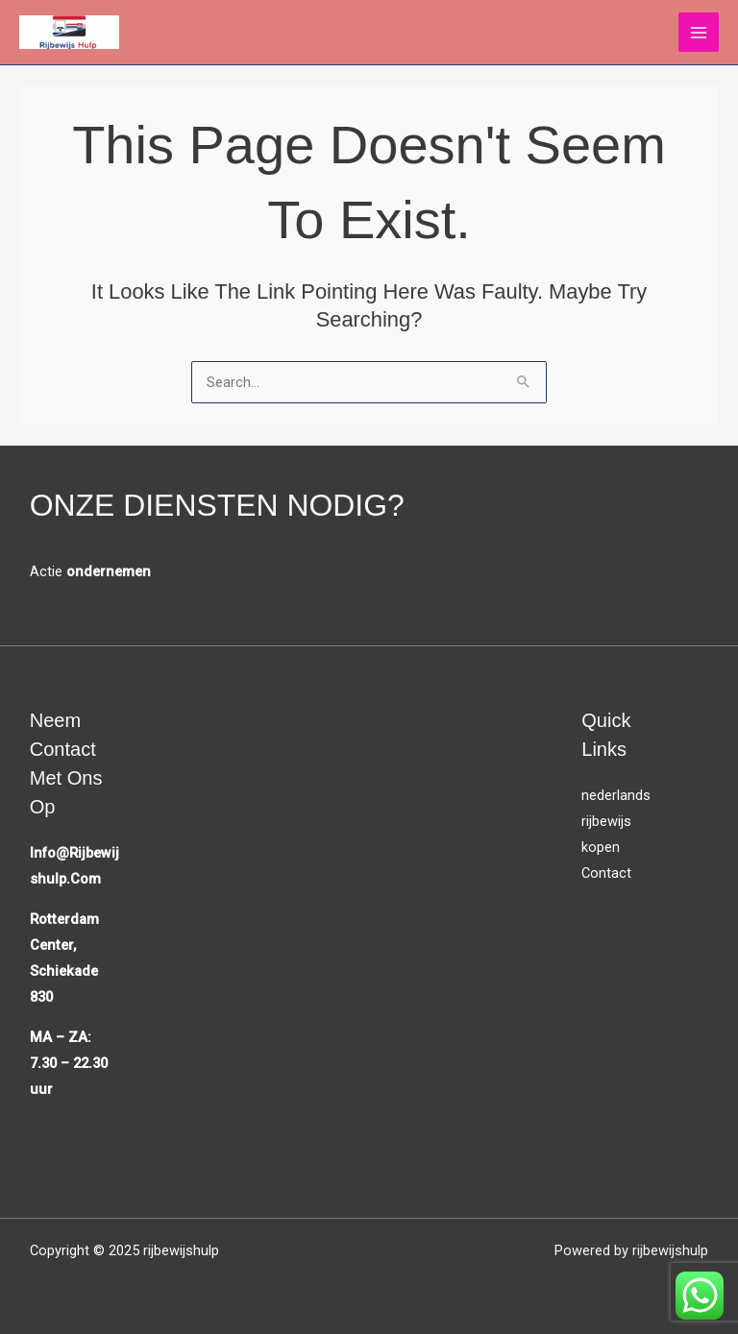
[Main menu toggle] (698, 32)
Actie (90, 571)
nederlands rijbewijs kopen (616, 821)
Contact (606, 873)
